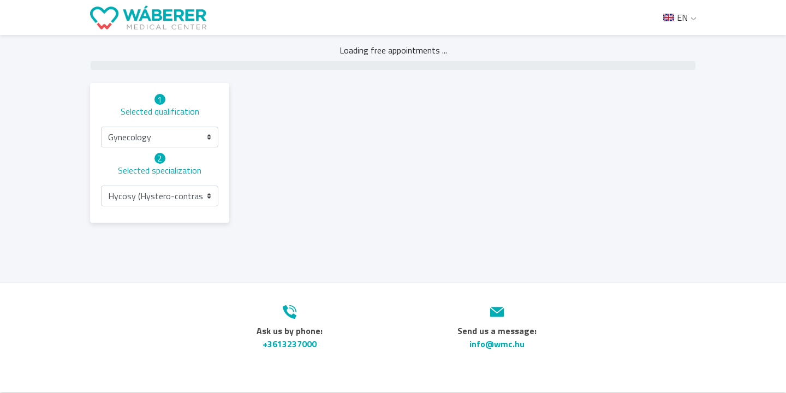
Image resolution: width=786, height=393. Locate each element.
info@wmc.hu (497, 343)
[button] (159, 137)
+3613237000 (290, 343)
